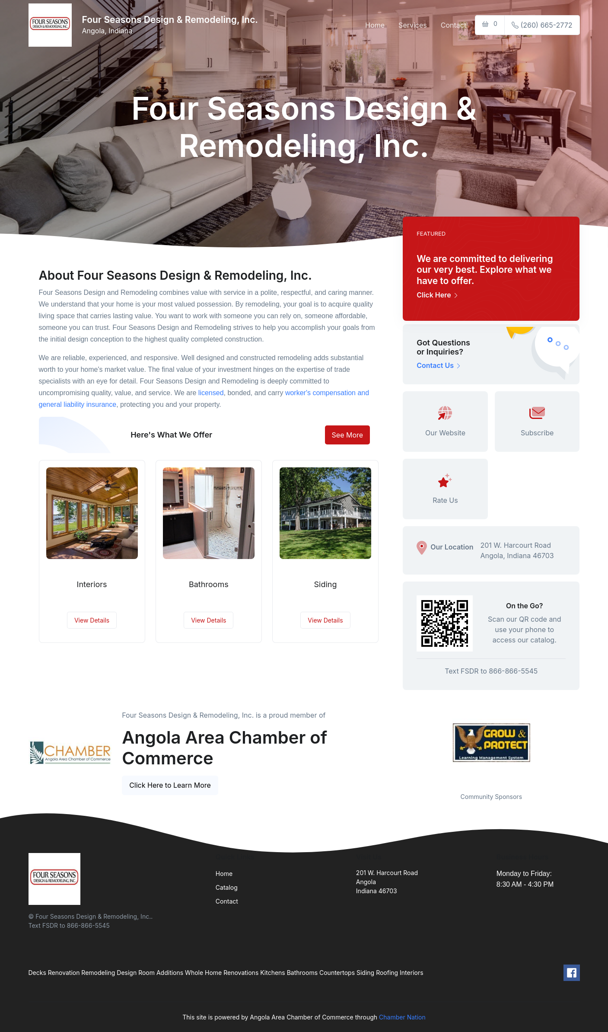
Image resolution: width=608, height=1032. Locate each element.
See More (347, 435)
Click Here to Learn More (170, 785)
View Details (91, 620)
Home (375, 25)
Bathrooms (209, 584)
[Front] (52, 25)
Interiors (92, 584)
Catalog (227, 887)
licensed (211, 392)
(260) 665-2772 (542, 25)
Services (412, 25)
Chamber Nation (402, 1017)
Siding (325, 584)
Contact (453, 25)
